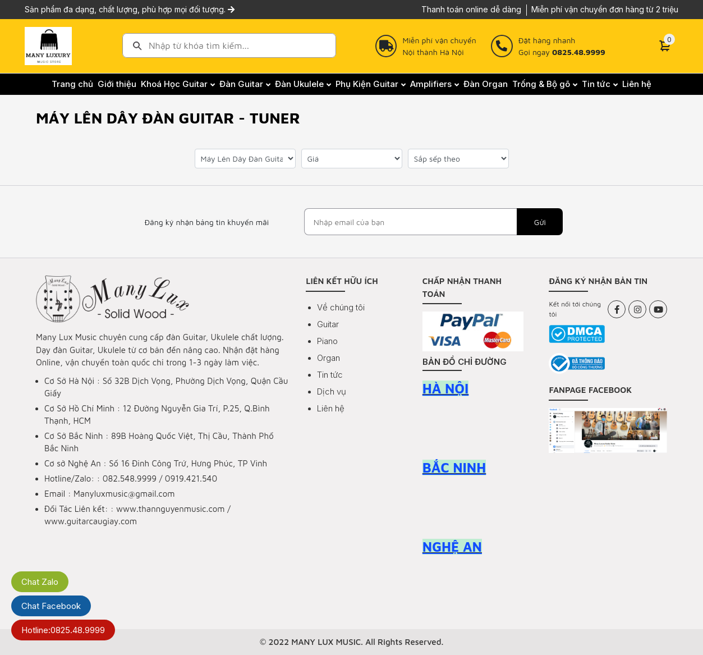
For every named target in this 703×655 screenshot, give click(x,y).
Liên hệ (330, 408)
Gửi (540, 222)
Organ (328, 357)
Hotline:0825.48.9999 (63, 630)
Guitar (328, 324)
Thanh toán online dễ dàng (471, 9)
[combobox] (229, 45)
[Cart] (664, 46)
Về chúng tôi (341, 307)
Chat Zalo (39, 581)
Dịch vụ (331, 391)
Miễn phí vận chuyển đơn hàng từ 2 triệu (604, 9)
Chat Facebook (51, 606)
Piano (327, 341)
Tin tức (330, 374)
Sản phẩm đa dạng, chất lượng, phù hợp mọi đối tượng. (130, 9)
